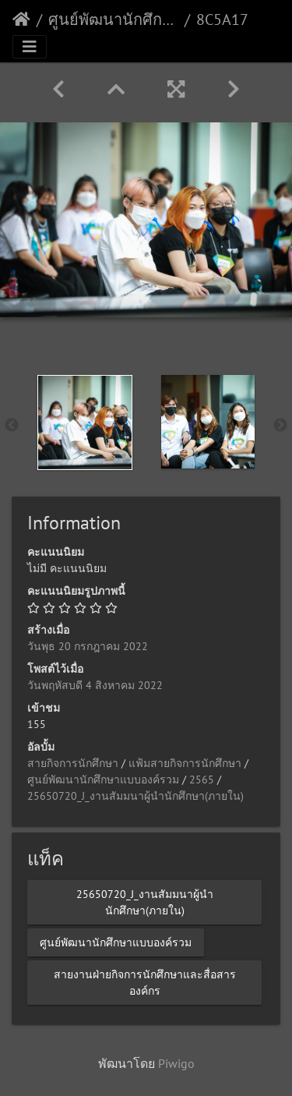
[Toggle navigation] (29, 46)
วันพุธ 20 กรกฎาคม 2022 (87, 646)
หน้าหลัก (21, 19)
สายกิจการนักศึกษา (72, 763)
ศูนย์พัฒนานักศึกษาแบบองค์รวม (113, 19)
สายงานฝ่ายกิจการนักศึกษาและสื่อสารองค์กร (145, 982)
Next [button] (280, 425)
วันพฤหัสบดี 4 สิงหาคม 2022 (95, 685)
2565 (201, 780)
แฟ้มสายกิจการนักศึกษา (184, 763)
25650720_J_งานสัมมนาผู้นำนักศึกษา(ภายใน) (135, 796)
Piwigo (176, 1063)
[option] (84, 422)
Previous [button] (11, 425)
